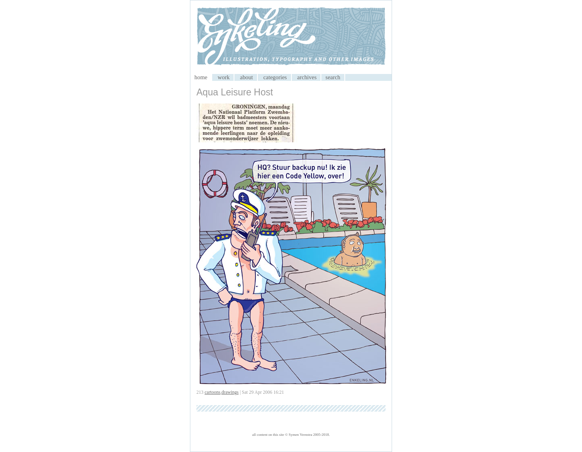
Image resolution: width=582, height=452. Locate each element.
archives (306, 77)
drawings (229, 392)
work (224, 77)
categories (275, 77)
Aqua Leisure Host (234, 92)
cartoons (212, 392)
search (332, 77)
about (246, 77)
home (200, 77)
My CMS (291, 37)
